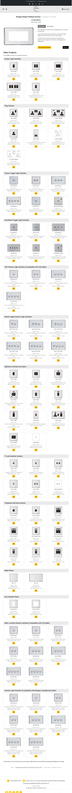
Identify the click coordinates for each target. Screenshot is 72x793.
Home (12, 767)
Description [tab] (42, 26)
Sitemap (38, 786)
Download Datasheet (44, 47)
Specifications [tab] (50, 26)
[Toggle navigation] (3, 9)
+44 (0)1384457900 (31, 1)
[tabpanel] (53, 35)
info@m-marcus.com (42, 1)
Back (66, 47)
